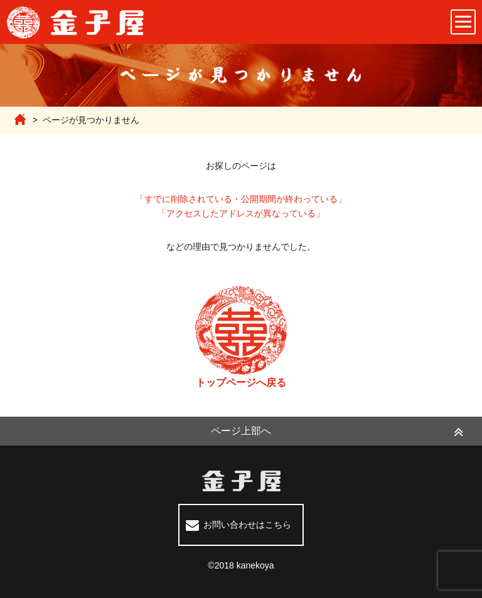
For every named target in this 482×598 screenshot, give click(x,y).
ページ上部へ (241, 430)
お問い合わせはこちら (247, 525)
